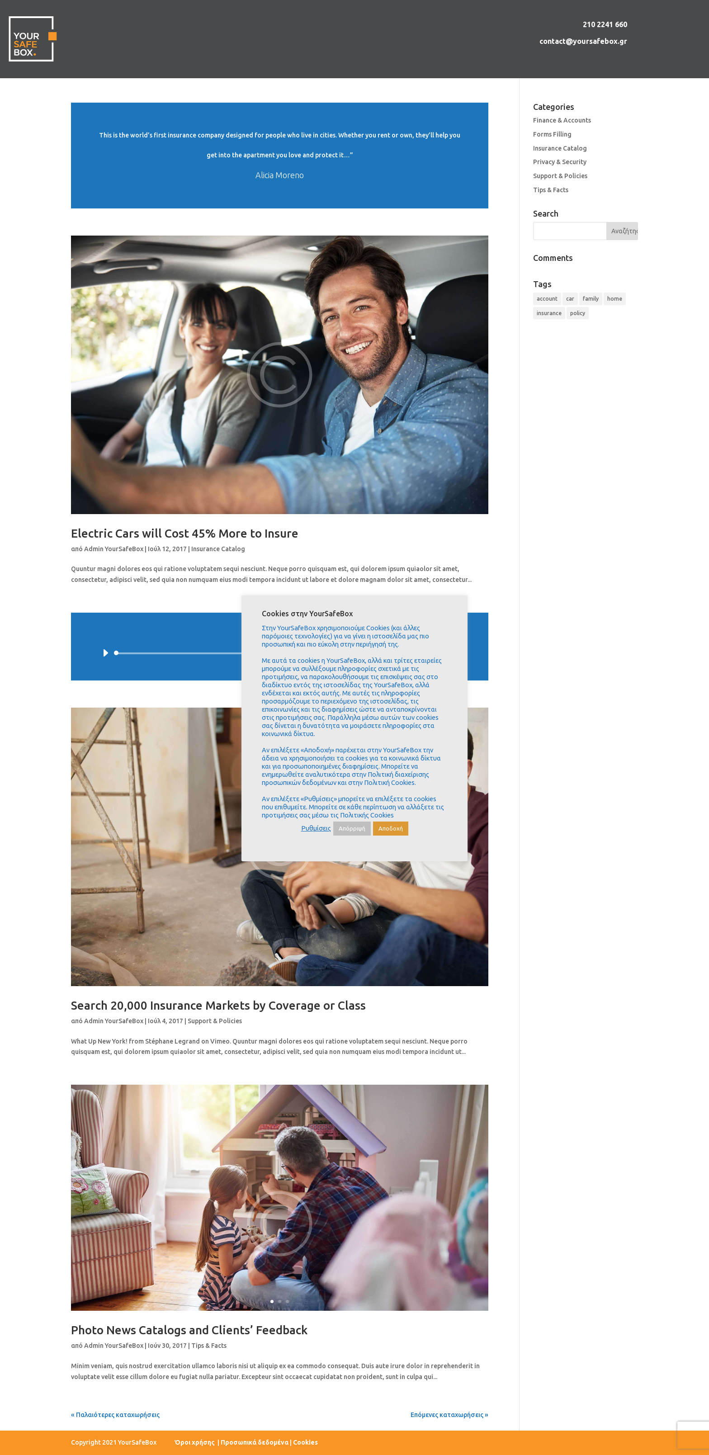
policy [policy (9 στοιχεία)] (577, 313)
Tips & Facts (209, 1345)
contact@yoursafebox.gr (583, 41)
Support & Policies (215, 1021)
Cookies (305, 1442)
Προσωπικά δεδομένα (254, 1442)
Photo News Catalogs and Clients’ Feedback (189, 1330)
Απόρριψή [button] (352, 828)
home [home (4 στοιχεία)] (614, 299)
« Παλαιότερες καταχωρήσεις (115, 1414)
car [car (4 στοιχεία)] (570, 299)
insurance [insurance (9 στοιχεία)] (549, 313)
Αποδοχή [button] (390, 828)
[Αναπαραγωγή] (105, 653)
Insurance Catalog (218, 549)
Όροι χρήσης (195, 1442)
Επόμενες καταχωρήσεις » (449, 1414)
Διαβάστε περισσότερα (280, 155)
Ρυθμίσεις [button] (316, 828)
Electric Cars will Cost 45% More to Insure (184, 533)
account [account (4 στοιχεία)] (547, 299)
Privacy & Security (559, 161)
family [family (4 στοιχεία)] (591, 299)
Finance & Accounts (562, 120)
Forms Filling (552, 134)
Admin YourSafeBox (113, 549)
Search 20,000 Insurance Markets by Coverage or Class (218, 1005)
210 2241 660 (605, 24)
